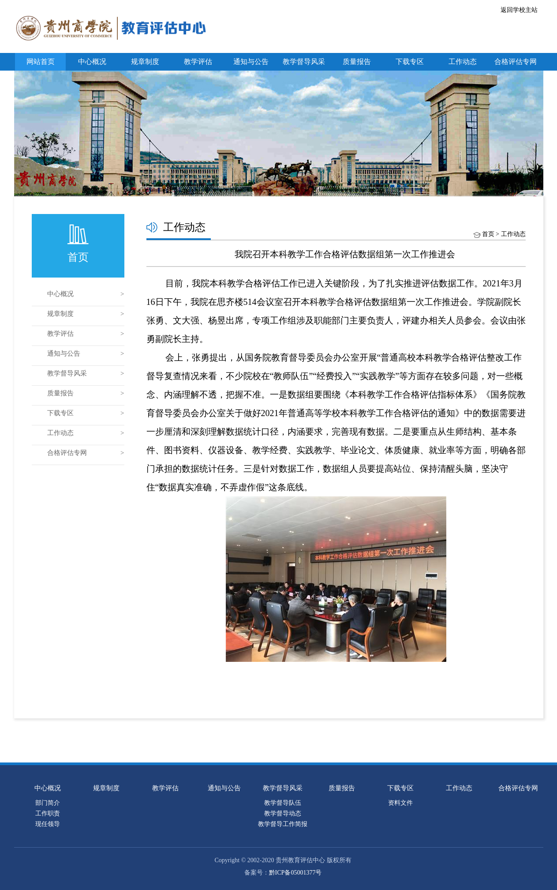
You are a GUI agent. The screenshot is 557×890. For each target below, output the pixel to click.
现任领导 (47, 824)
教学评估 (198, 61)
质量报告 (357, 61)
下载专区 (410, 61)
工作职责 (47, 813)
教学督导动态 (282, 813)
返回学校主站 (519, 10)
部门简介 (47, 803)
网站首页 (40, 61)
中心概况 (92, 61)
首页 (488, 234)
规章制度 (145, 61)
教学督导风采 (304, 61)
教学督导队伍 (282, 803)
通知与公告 (251, 61)
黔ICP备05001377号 (295, 872)
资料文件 (400, 803)
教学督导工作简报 (282, 824)
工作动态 (463, 61)
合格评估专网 (515, 61)
